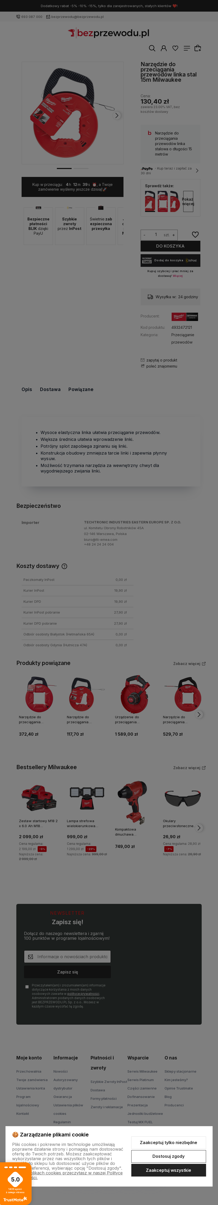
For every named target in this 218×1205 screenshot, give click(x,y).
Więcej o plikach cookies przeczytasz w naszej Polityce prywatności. (67, 1175)
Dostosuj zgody (168, 1156)
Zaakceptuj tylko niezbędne (168, 1142)
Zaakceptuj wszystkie (168, 1170)
